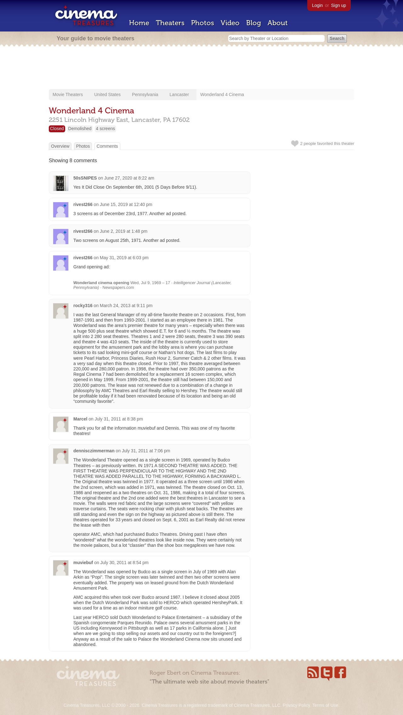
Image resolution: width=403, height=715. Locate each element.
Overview (60, 146)
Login (317, 5)
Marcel (80, 418)
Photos (202, 23)
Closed (57, 128)
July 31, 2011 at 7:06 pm (146, 450)
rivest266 (83, 204)
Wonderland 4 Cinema (222, 94)
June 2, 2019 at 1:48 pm (123, 231)
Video (230, 23)
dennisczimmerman (94, 450)
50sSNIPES (85, 177)
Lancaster (179, 94)
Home (139, 23)
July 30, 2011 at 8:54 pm (124, 562)
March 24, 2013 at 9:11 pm (126, 305)
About (278, 23)
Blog (253, 23)
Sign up (338, 5)
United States (107, 94)
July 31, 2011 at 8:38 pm (119, 418)
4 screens (105, 128)
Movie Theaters (68, 94)
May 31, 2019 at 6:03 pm (124, 257)
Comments (107, 146)
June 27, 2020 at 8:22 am (129, 177)
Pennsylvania (145, 94)
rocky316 (83, 305)
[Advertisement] (201, 68)
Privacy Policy (296, 705)
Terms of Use (325, 705)
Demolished (80, 128)
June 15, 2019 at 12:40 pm (126, 204)
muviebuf (83, 562)
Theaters (170, 23)
